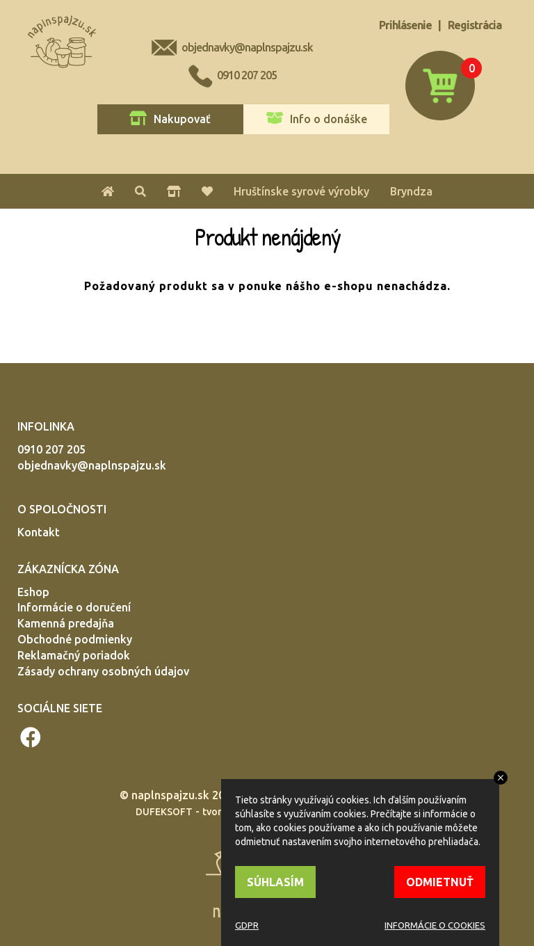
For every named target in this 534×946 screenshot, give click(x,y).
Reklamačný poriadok (73, 655)
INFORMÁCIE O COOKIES (435, 925)
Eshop (33, 592)
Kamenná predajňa (65, 623)
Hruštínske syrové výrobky (301, 191)
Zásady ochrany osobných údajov (103, 671)
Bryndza (411, 191)
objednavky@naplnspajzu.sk (247, 47)
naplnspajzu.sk (170, 795)
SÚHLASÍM (275, 882)
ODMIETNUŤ (440, 882)
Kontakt (38, 532)
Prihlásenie (405, 25)
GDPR (247, 925)
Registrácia (474, 25)
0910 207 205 (247, 75)
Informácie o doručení (74, 607)
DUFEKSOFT (164, 811)
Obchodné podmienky (74, 639)
